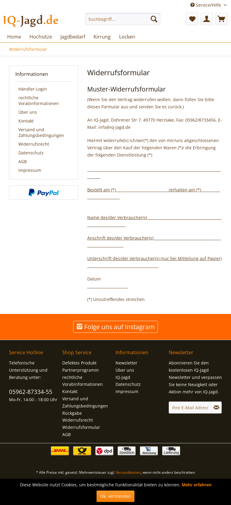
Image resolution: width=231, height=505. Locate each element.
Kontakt (26, 121)
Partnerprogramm (80, 370)
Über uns (27, 112)
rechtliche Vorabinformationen (38, 100)
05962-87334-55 (30, 392)
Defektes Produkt (79, 363)
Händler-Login (32, 89)
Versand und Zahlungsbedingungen (41, 132)
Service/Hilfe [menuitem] (206, 5)
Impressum (29, 170)
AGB (22, 161)
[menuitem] (123, 19)
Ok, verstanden (115, 496)
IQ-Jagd (123, 377)
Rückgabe (72, 413)
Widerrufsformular (81, 427)
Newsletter (126, 363)
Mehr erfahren (196, 485)
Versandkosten (128, 472)
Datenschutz (31, 153)
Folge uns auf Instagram (115, 327)
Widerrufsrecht (33, 144)
